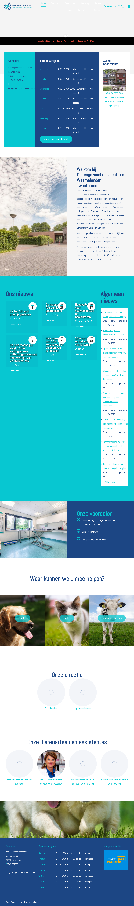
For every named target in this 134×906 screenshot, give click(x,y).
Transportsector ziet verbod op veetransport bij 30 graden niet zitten (115, 446)
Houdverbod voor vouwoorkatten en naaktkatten (84, 310)
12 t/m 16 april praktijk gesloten (20, 312)
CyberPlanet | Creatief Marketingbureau (23, 902)
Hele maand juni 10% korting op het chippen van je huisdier (54, 344)
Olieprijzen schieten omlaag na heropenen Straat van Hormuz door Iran (115, 375)
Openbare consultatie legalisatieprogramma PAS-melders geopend (115, 352)
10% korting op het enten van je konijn (83, 341)
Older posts (110, 482)
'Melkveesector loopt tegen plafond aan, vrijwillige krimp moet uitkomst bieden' (115, 423)
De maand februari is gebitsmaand (54, 307)
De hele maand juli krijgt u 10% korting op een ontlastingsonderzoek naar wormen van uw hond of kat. (23, 353)
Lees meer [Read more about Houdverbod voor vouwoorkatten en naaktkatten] (80, 326)
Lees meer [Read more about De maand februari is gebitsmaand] (51, 320)
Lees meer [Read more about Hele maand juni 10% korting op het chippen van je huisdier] (51, 360)
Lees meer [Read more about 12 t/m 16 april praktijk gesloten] (15, 324)
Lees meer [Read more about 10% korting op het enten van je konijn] (80, 354)
